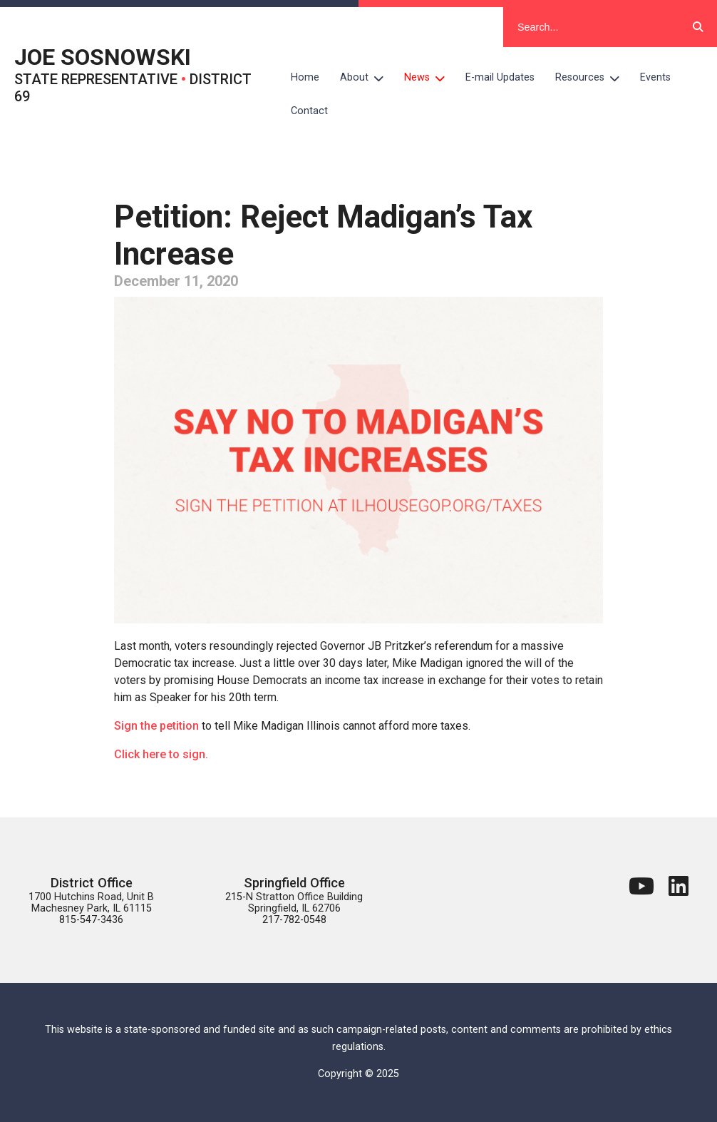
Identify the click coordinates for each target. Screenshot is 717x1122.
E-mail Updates (500, 77)
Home (305, 77)
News (429, 77)
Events (655, 77)
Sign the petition (156, 726)
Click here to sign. (161, 754)
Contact (309, 111)
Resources (592, 77)
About (367, 77)
